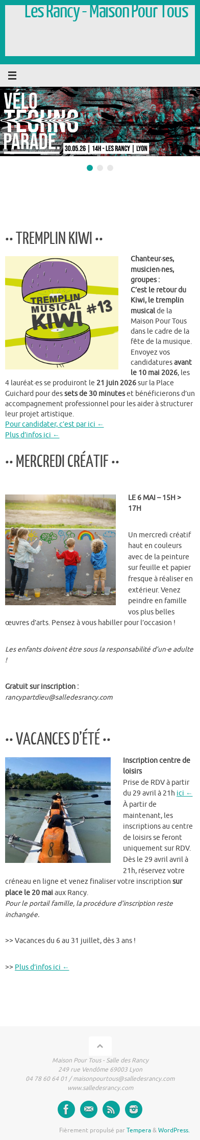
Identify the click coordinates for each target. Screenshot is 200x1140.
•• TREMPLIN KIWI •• (54, 239)
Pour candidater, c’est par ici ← (54, 424)
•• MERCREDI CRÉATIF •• (62, 462)
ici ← (185, 793)
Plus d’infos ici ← (32, 435)
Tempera (139, 1130)
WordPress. (174, 1130)
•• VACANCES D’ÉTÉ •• (58, 739)
